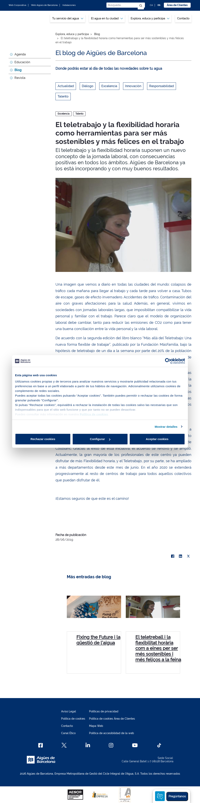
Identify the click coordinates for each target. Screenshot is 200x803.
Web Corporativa (17, 5)
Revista (19, 78)
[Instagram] (111, 745)
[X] (188, 556)
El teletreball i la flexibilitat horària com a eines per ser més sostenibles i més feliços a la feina (158, 648)
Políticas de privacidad (103, 711)
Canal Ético (68, 733)
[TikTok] (159, 745)
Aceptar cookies (157, 439)
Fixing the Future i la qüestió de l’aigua (98, 640)
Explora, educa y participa (72, 34)
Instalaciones (69, 5)
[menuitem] (67, 18)
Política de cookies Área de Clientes (112, 718)
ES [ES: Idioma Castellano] (159, 5)
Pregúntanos (177, 796)
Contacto (183, 18)
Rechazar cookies (42, 439)
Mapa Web (96, 725)
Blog (17, 70)
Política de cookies (73, 718)
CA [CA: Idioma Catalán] (151, 5)
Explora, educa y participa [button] (150, 18)
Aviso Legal (68, 711)
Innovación (133, 86)
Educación (22, 62)
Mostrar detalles (166, 426)
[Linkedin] (88, 745)
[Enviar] (141, 6)
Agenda (20, 54)
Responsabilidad (161, 86)
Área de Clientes (177, 5)
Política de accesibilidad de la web (111, 733)
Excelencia (109, 86)
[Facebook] (40, 745)
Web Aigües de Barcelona (44, 5)
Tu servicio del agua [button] (67, 18)
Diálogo (87, 86)
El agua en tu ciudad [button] (107, 18)
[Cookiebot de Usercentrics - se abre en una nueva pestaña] (168, 361)
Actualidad (66, 86)
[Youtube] (135, 745)
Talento (63, 96)
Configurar (100, 439)
